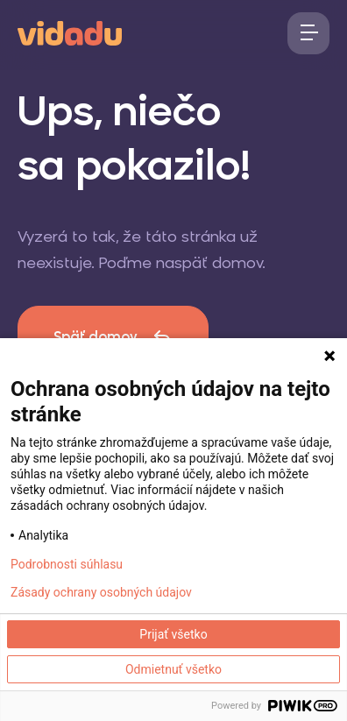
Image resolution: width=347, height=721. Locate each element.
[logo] (70, 32)
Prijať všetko (173, 634)
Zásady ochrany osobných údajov (101, 592)
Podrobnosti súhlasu (67, 564)
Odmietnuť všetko (173, 669)
